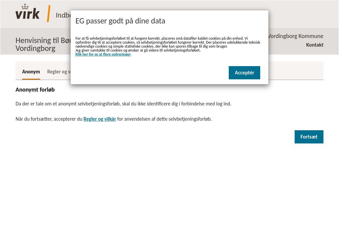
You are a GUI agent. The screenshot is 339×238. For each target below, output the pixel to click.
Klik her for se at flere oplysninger (103, 54)
